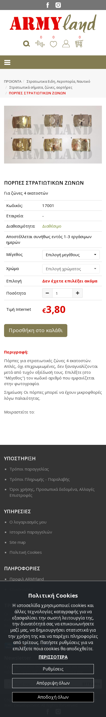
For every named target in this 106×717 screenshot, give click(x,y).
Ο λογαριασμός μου (28, 522)
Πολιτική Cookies (25, 552)
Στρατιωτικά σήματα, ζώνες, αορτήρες (40, 87)
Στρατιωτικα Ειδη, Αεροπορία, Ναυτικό (58, 81)
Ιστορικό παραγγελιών (30, 532)
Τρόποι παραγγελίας (29, 469)
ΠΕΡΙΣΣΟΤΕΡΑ (53, 657)
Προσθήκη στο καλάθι (36, 330)
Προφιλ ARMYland (26, 579)
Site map (17, 542)
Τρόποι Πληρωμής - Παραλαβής (39, 479)
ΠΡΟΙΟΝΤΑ (12, 81)
